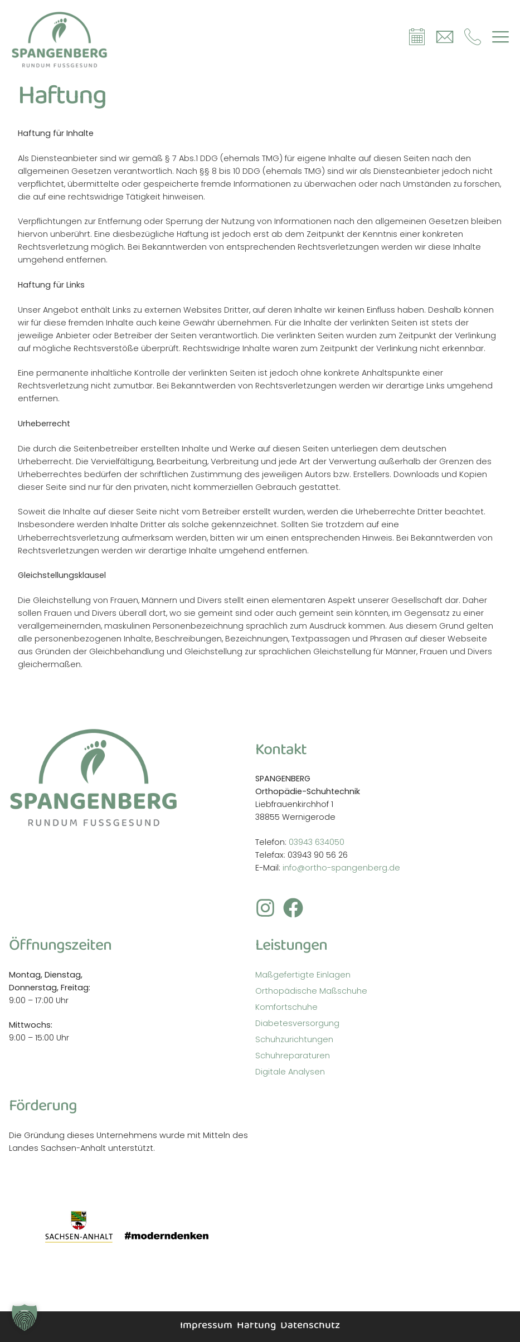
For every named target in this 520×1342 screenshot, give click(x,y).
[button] (24, 1317)
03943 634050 (316, 842)
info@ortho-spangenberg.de (341, 867)
